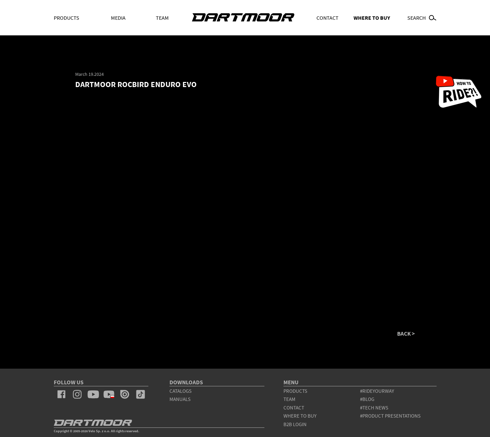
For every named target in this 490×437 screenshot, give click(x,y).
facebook (61, 394)
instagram (77, 394)
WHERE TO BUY (372, 17)
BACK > (406, 334)
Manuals (180, 399)
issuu (124, 394)
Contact (327, 17)
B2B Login (295, 424)
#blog (367, 399)
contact (293, 407)
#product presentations (390, 416)
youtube (93, 394)
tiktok (140, 394)
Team (162, 17)
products (295, 391)
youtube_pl (109, 394)
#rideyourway (377, 391)
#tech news (374, 407)
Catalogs (180, 391)
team (289, 399)
